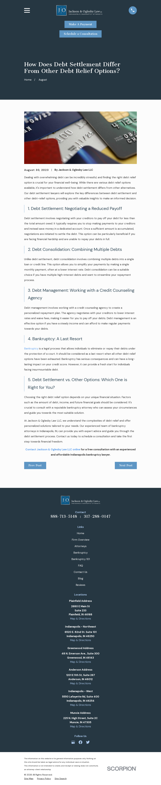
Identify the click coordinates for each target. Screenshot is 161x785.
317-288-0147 (97, 516)
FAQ (80, 565)
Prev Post (35, 465)
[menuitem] (28, 778)
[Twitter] (88, 742)
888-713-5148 (63, 516)
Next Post (126, 465)
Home (80, 533)
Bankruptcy (31, 348)
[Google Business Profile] (73, 742)
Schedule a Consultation (80, 34)
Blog (80, 578)
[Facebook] (80, 742)
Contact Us (80, 572)
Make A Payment (80, 24)
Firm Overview (80, 539)
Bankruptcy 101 (80, 559)
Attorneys (80, 546)
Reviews (80, 585)
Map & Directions (80, 618)
